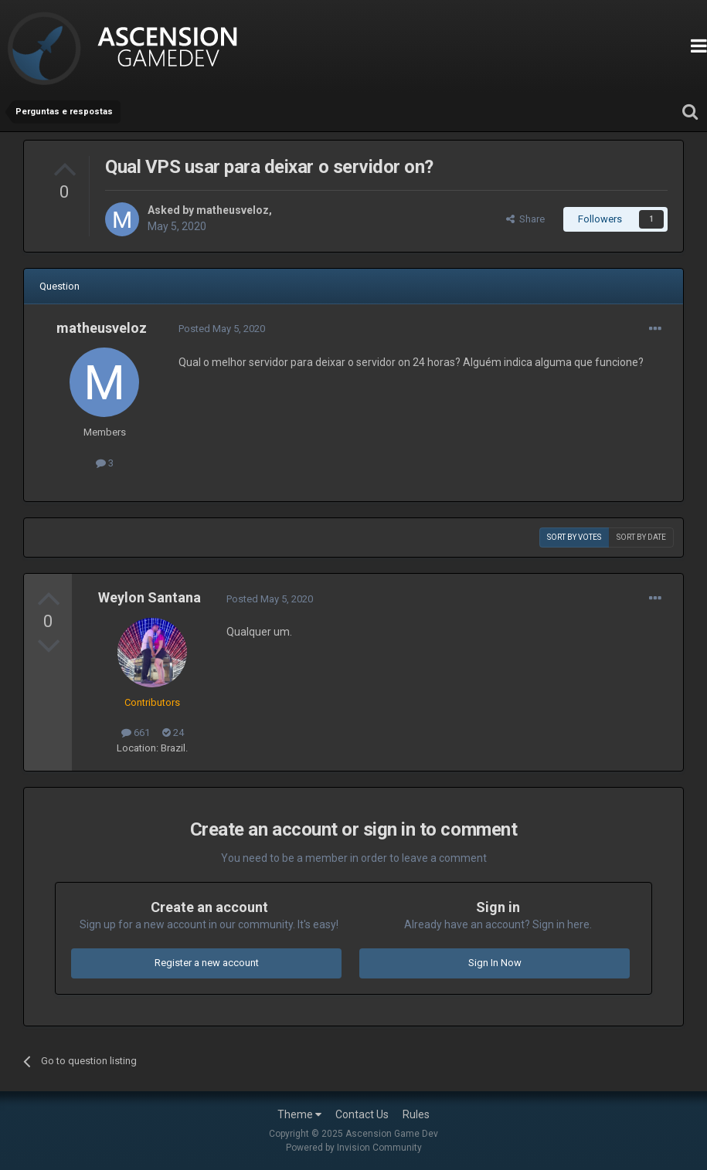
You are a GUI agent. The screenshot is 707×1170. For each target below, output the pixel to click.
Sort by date (641, 537)
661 (135, 732)
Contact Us (362, 1114)
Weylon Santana (149, 597)
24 (173, 732)
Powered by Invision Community (354, 1147)
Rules (416, 1114)
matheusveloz (232, 210)
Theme (299, 1114)
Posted (221, 328)
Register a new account (207, 962)
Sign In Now (495, 962)
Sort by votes (574, 537)
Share (525, 219)
